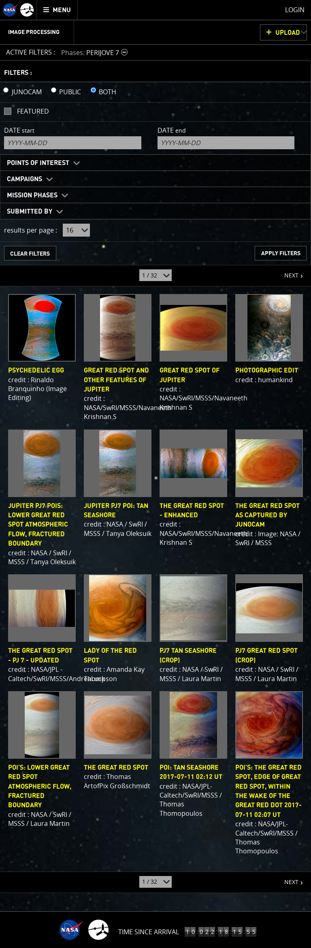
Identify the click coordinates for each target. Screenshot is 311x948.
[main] (155, 474)
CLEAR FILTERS (30, 254)
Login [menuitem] (295, 9)
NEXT (287, 272)
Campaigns (24, 179)
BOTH (107, 91)
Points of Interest (38, 163)
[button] (95, 52)
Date (19, 130)
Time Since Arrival (148, 932)
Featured (33, 111)
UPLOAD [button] (287, 33)
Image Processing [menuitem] (34, 32)
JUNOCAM (27, 91)
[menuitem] (57, 10)
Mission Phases (32, 195)
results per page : (30, 230)
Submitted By (29, 211)
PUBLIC (70, 91)
